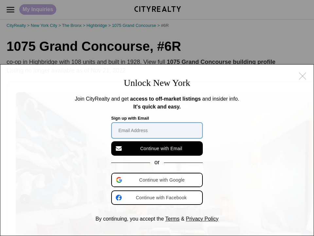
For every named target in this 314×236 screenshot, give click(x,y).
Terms (172, 219)
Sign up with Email (130, 118)
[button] (157, 180)
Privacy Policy (202, 219)
